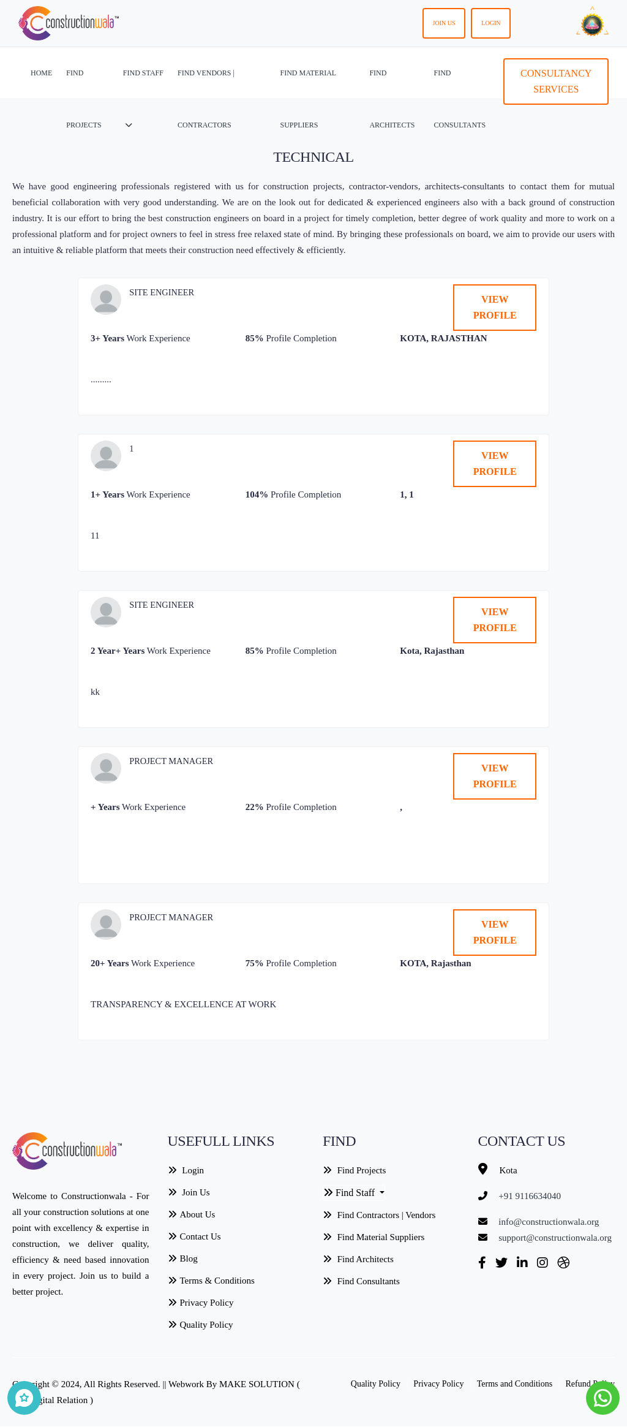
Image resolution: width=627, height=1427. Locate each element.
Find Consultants (361, 1281)
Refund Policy (590, 1383)
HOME (41, 73)
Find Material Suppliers (373, 1237)
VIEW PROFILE (495, 307)
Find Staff (350, 1192)
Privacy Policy (201, 1303)
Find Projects (354, 1170)
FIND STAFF (143, 99)
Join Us (189, 1192)
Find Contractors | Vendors (379, 1215)
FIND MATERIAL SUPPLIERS (308, 99)
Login (490, 23)
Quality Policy (200, 1325)
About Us (192, 1214)
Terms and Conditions (514, 1383)
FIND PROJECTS (83, 99)
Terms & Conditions (211, 1280)
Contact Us (194, 1236)
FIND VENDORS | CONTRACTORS (206, 99)
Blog (183, 1258)
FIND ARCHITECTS (392, 99)
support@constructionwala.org (555, 1238)
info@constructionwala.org (548, 1222)
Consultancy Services (555, 81)
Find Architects (358, 1259)
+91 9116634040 (529, 1196)
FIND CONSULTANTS (460, 99)
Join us (444, 23)
